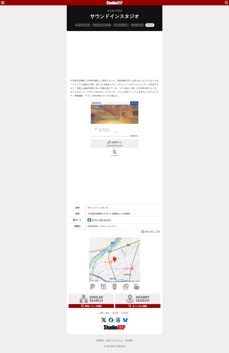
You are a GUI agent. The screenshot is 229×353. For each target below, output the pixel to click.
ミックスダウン (121, 25)
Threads (118, 320)
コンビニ (125, 286)
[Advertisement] (114, 54)
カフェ (114, 286)
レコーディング (82, 25)
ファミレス (103, 286)
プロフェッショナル (102, 25)
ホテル (136, 286)
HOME (115, 2)
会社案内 (129, 340)
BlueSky (125, 320)
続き (150, 25)
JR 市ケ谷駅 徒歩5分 (99, 220)
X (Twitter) (114, 155)
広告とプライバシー (114, 340)
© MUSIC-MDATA (114, 346)
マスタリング (137, 25)
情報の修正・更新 (150, 231)
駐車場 (92, 286)
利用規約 (100, 340)
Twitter (103, 320)
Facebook (111, 320)
